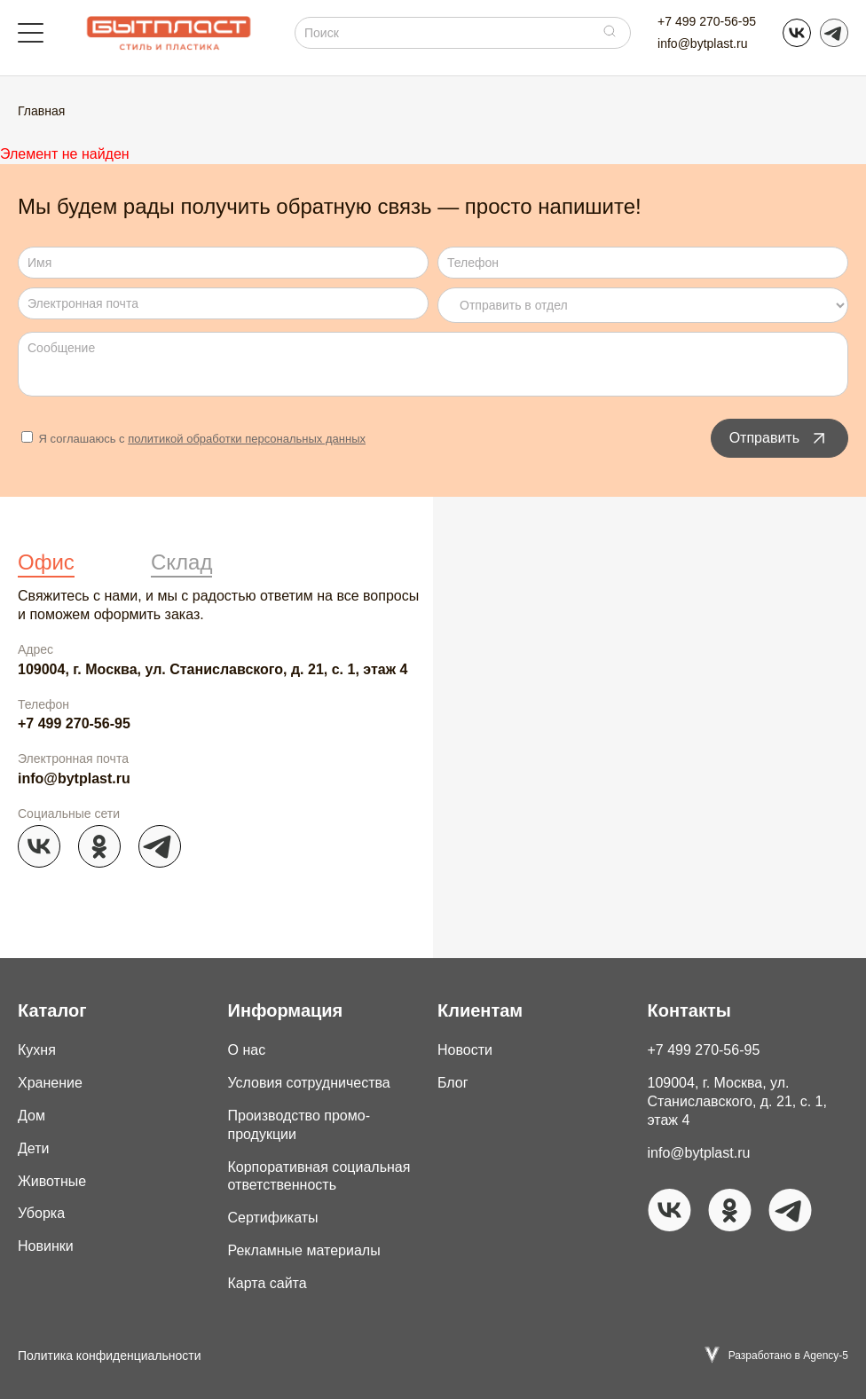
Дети (33, 1148)
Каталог (52, 1010)
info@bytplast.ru (702, 43)
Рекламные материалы (304, 1250)
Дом (31, 1115)
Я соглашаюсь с (193, 438)
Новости (464, 1049)
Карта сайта (267, 1283)
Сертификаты (273, 1217)
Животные (52, 1181)
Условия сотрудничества (309, 1082)
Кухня (37, 1049)
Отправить (779, 438)
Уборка (41, 1213)
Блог (452, 1082)
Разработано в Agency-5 (788, 1355)
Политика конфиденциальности (109, 1355)
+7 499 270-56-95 (706, 21)
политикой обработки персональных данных (247, 438)
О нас (247, 1049)
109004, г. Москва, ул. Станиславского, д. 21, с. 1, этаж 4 (212, 669)
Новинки (46, 1246)
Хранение (50, 1082)
